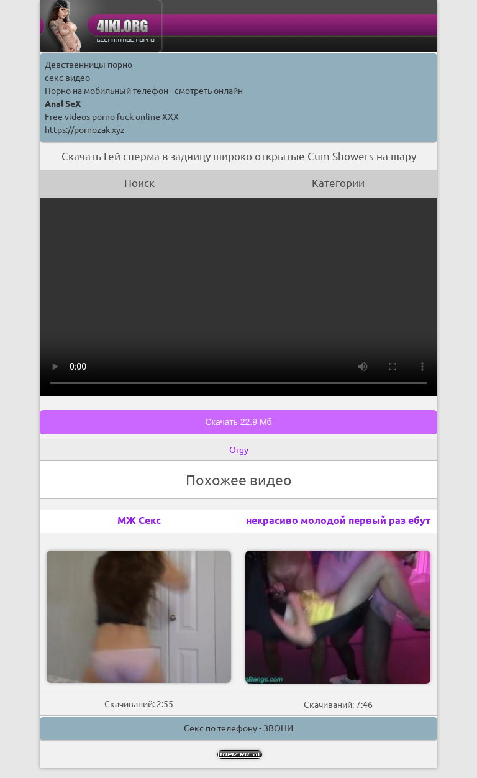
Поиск (139, 183)
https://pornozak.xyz (85, 130)
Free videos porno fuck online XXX (112, 117)
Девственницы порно (88, 65)
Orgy (238, 450)
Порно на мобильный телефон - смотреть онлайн (144, 91)
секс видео (67, 78)
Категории (338, 183)
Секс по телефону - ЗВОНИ (238, 728)
